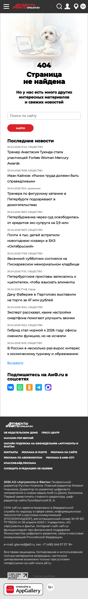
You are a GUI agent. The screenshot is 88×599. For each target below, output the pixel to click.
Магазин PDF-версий (18, 438)
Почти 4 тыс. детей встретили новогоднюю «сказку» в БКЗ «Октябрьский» (33, 240)
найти (20, 128)
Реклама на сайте (64, 452)
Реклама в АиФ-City (60, 457)
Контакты (11, 452)
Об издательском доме (21, 432)
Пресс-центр (50, 432)
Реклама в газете (34, 452)
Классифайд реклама (20, 463)
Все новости (15, 362)
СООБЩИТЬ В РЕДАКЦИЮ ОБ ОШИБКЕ (28, 468)
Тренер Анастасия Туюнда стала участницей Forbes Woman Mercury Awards (38, 157)
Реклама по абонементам (23, 457)
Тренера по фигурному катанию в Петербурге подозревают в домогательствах (36, 199)
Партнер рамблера (44, 576)
